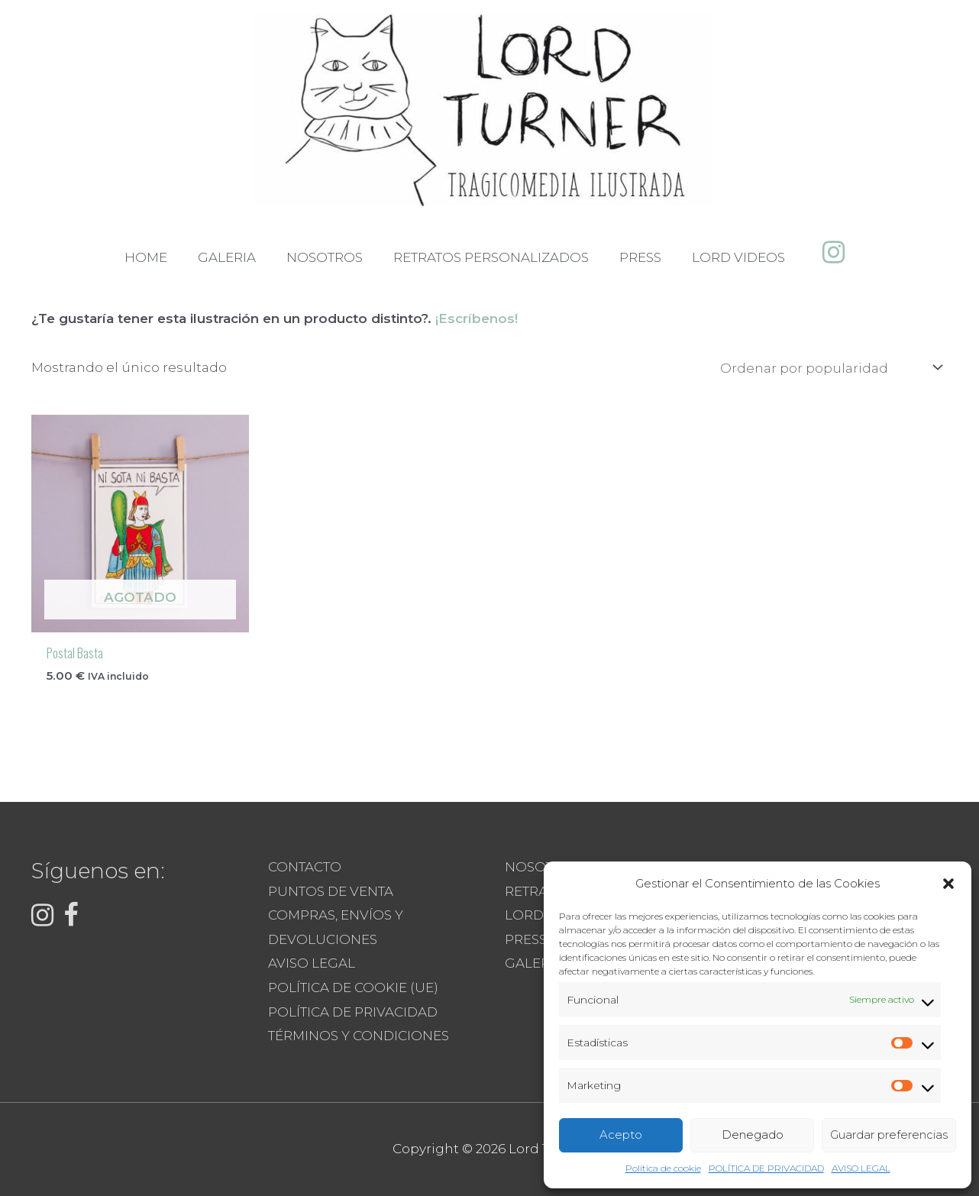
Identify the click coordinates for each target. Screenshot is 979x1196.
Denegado (753, 1134)
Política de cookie (663, 1168)
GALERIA (534, 963)
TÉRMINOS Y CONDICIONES (358, 1035)
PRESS (526, 939)
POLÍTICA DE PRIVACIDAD (766, 1168)
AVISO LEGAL (861, 1168)
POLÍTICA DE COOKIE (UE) (353, 987)
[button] (948, 883)
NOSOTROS (543, 866)
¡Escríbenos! (476, 318)
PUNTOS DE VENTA (330, 891)
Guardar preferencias (889, 1134)
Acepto (620, 1134)
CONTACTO (304, 866)
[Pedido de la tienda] (828, 368)
